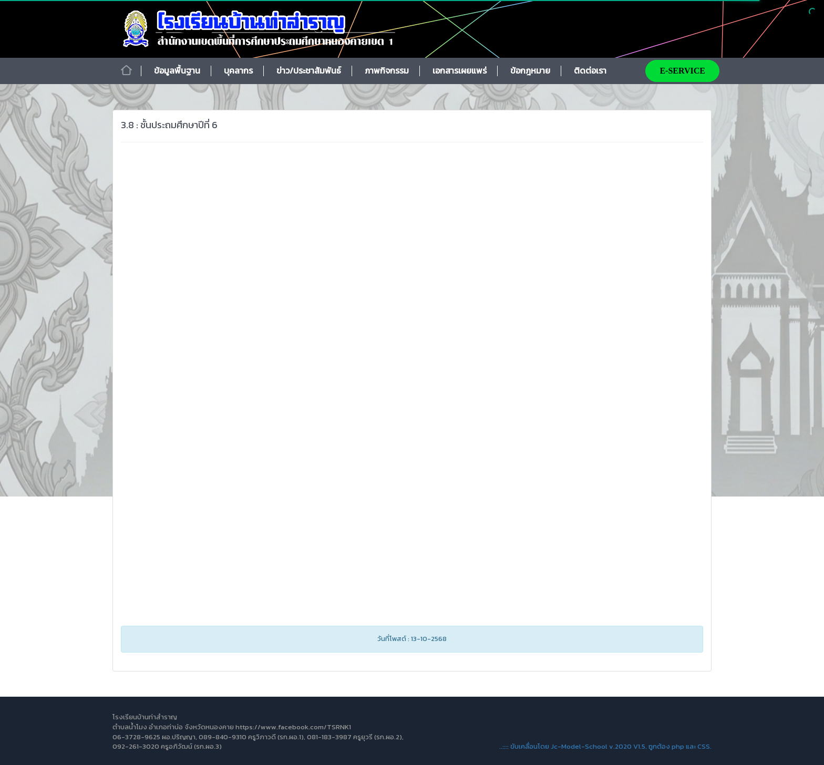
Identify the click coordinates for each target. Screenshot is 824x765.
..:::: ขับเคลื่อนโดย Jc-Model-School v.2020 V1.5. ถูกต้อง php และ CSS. (605, 746)
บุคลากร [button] (238, 70)
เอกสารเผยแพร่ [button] (459, 70)
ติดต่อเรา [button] (590, 70)
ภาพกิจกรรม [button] (387, 70)
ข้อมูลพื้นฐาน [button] (177, 70)
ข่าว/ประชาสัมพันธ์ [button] (308, 70)
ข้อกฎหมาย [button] (530, 70)
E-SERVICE (682, 70)
